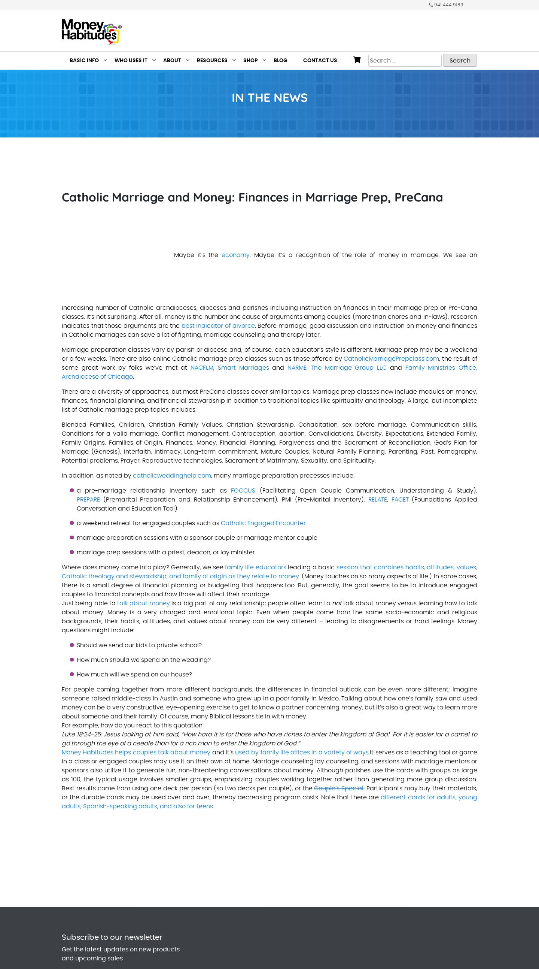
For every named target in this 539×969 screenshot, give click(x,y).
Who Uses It (131, 60)
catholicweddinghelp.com (172, 476)
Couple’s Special (338, 788)
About (172, 60)
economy (236, 255)
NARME (297, 368)
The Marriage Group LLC (349, 368)
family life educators (255, 567)
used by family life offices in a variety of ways (302, 752)
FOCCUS (243, 491)
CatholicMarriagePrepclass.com (391, 359)
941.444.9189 (448, 5)
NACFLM (202, 368)
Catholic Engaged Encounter (263, 523)
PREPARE (88, 500)
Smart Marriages (243, 368)
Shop (250, 60)
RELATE (377, 500)
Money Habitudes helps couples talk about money (136, 752)
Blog (280, 60)
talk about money (143, 603)
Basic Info (84, 60)
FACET (400, 500)
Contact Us (320, 60)
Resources (212, 60)
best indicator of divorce (218, 326)
